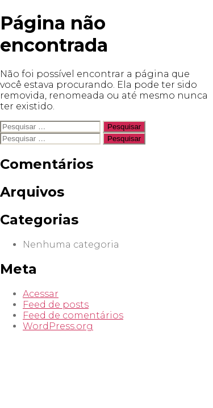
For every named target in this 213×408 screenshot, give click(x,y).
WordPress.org (58, 326)
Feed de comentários (73, 315)
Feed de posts (56, 304)
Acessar (41, 293)
